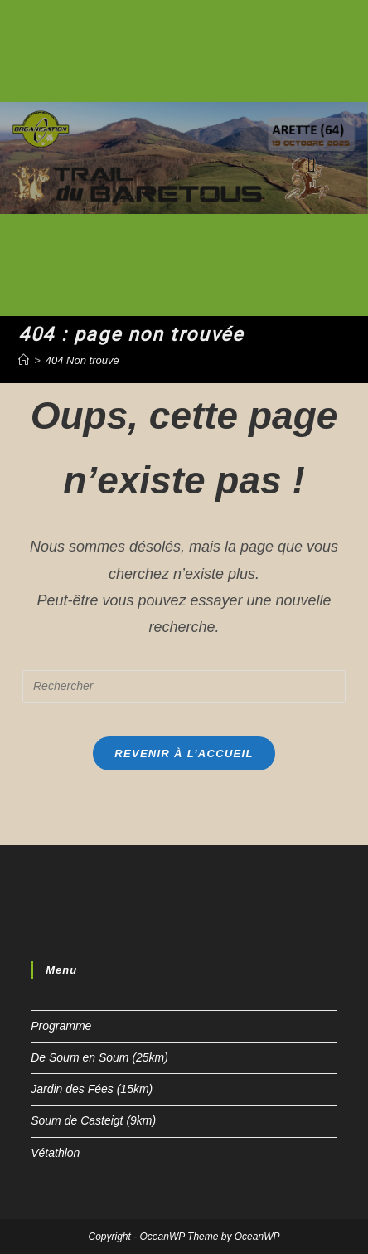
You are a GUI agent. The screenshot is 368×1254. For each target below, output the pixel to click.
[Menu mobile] (311, 165)
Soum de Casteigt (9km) (93, 1120)
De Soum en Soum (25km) (99, 1057)
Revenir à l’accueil (183, 753)
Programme (61, 1026)
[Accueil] (23, 360)
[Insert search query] (184, 686)
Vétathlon (55, 1152)
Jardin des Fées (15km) (92, 1089)
